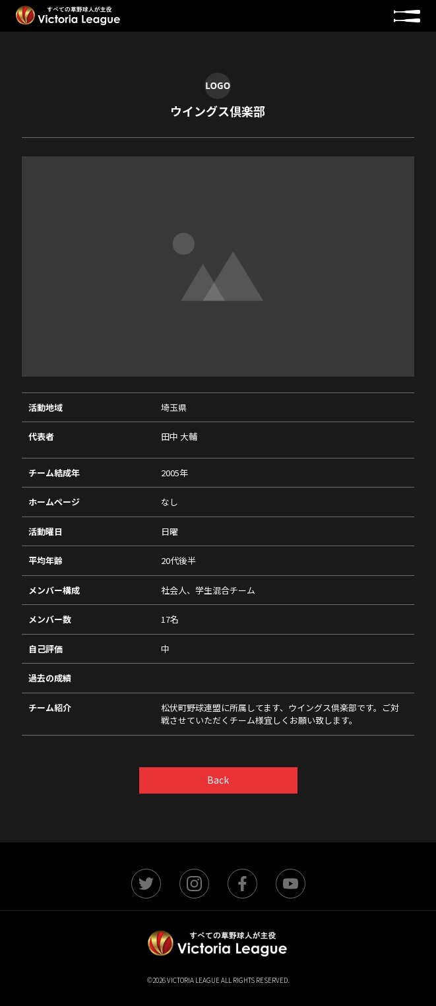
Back (218, 779)
